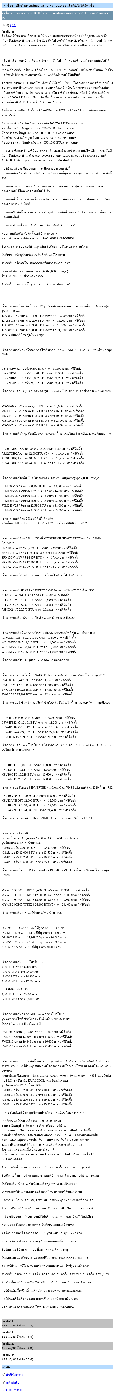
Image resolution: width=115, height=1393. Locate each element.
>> (14, 25)
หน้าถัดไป (12, 1382)
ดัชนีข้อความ (15, 1374)
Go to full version (12, 1389)
